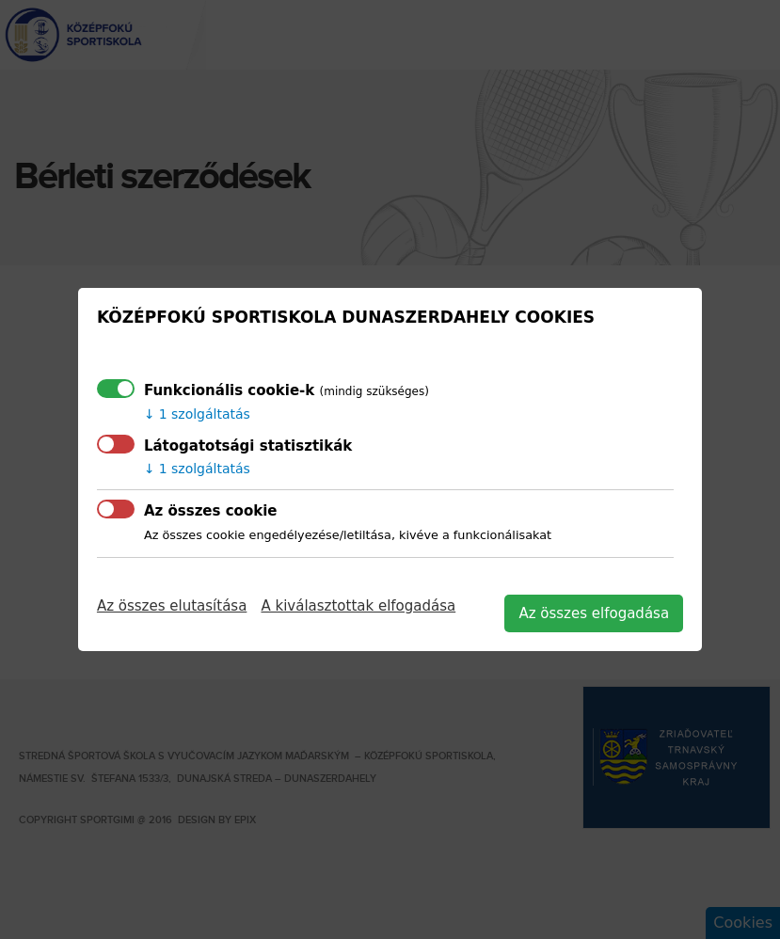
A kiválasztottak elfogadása (358, 605)
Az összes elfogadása (593, 613)
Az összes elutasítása (172, 605)
